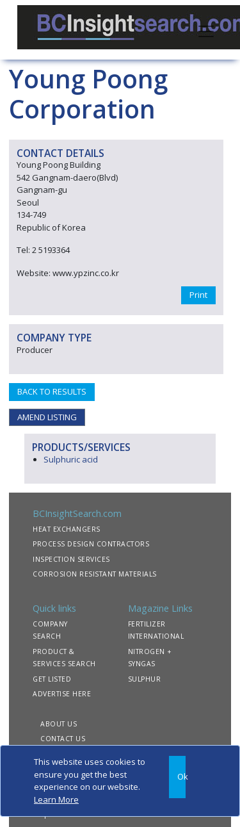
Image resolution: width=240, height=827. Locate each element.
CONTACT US (62, 738)
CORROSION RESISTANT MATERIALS (95, 573)
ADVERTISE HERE (62, 693)
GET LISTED (52, 679)
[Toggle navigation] (206, 30)
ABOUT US (58, 723)
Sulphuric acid (71, 459)
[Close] (177, 777)
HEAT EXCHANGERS (66, 529)
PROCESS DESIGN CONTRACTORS (91, 543)
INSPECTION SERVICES (71, 559)
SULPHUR (144, 679)
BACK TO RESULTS (51, 391)
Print (198, 294)
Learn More (56, 799)
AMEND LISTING (47, 417)
